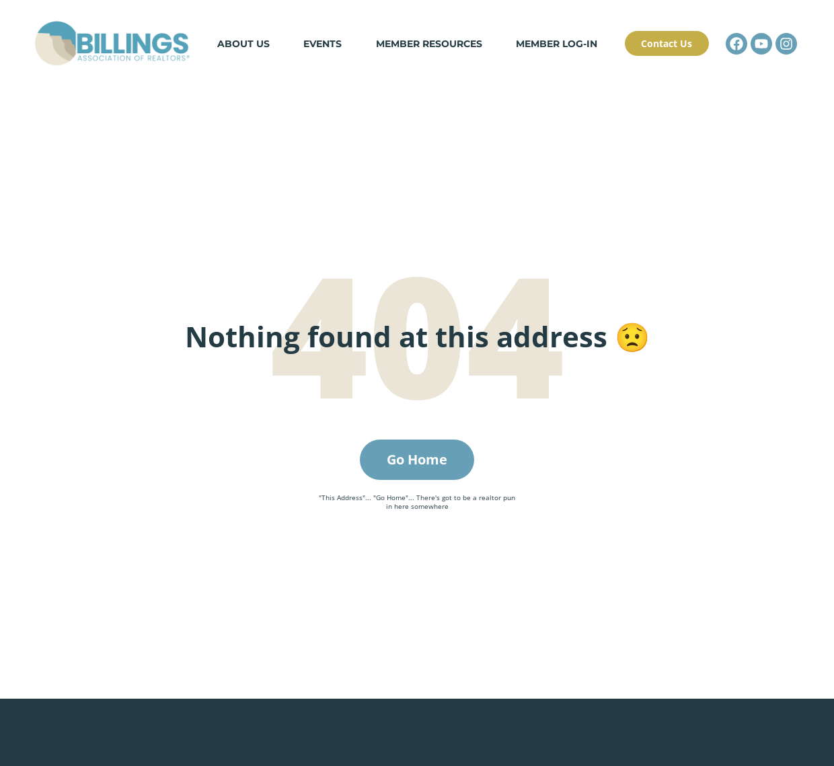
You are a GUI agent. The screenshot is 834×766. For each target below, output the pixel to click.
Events (323, 44)
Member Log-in (556, 44)
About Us (243, 44)
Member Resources (429, 44)
